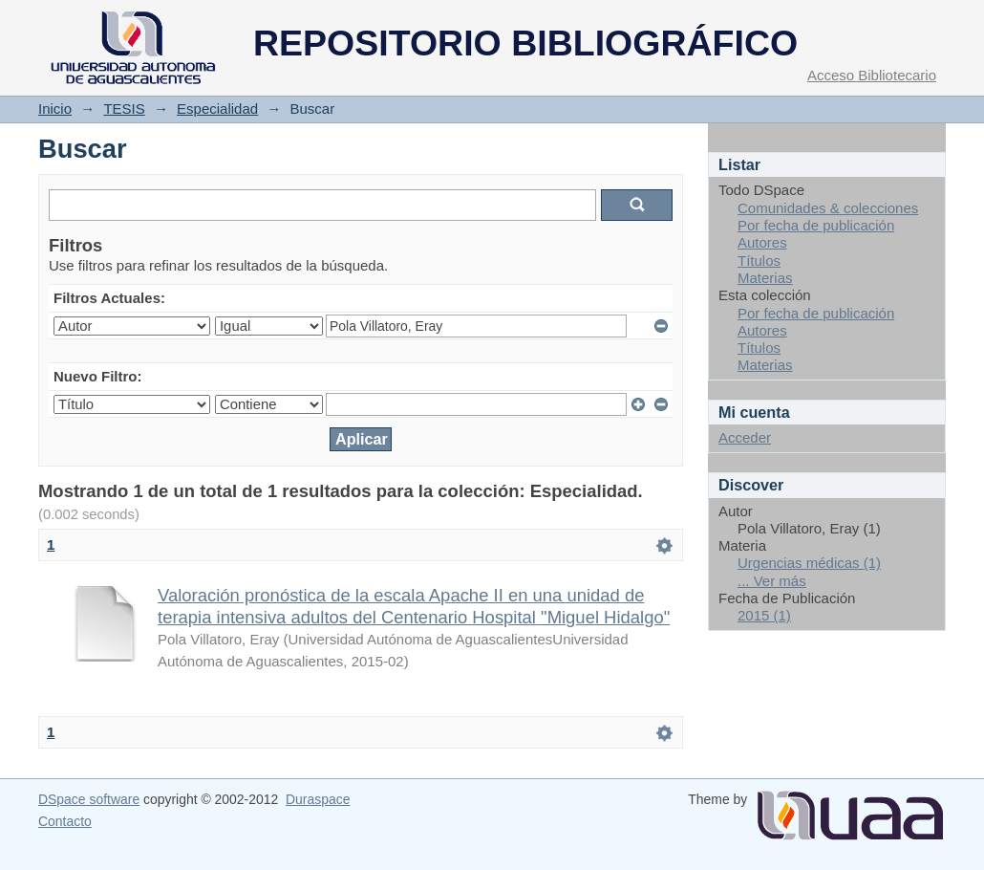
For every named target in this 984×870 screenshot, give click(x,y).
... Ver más (772, 581)
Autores (762, 242)
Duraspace (318, 799)
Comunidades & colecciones (828, 208)
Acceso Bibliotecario (871, 75)
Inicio (55, 108)
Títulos (759, 260)
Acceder (744, 437)
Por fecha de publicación (816, 225)
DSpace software (88, 799)
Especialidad (217, 108)
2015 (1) (764, 615)
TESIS (123, 108)
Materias (765, 278)
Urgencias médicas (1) (809, 563)
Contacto (65, 821)
